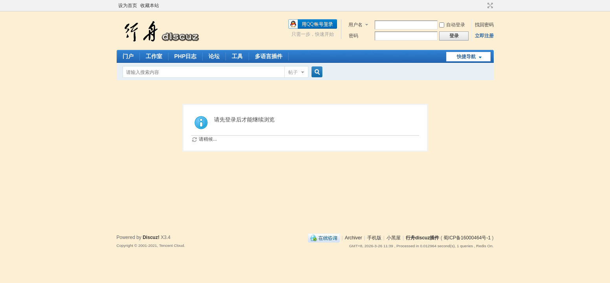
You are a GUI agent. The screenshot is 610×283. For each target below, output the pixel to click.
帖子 (293, 72)
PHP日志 (185, 56)
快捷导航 (466, 56)
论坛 (214, 56)
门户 (128, 56)
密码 (353, 36)
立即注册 (484, 36)
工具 (237, 56)
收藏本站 (149, 5)
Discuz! (151, 237)
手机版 (374, 238)
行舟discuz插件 (422, 238)
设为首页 (127, 5)
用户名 (355, 25)
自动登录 (452, 25)
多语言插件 (268, 56)
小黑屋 (394, 238)
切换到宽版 (489, 5)
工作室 (154, 56)
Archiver (353, 238)
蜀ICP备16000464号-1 (467, 238)
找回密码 (484, 25)
